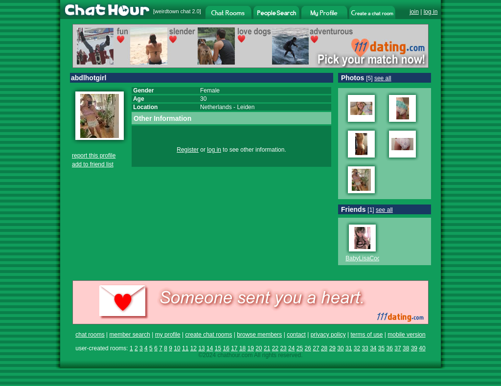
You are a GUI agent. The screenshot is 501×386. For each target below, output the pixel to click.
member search (129, 334)
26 (308, 348)
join (414, 11)
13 (201, 348)
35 (381, 348)
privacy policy (328, 334)
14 (209, 348)
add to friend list (93, 164)
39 (414, 348)
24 (291, 348)
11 (185, 348)
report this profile (93, 155)
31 (348, 348)
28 (324, 348)
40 (422, 348)
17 (234, 348)
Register (188, 149)
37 (397, 348)
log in (431, 11)
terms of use (366, 334)
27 (316, 348)
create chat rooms (208, 334)
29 (332, 348)
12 (193, 348)
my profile (168, 334)
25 (299, 348)
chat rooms (89, 334)
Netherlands (216, 107)
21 (267, 348)
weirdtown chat (172, 11)
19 (251, 348)
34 (373, 348)
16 (226, 348)
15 (218, 348)
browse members (259, 334)
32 (357, 348)
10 (177, 348)
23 (283, 348)
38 (406, 348)
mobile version (406, 334)
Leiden (245, 107)
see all (382, 78)
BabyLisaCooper (367, 258)
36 (390, 348)
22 (275, 348)
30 (340, 348)
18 (242, 348)
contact (296, 334)
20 (258, 348)
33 (365, 348)
